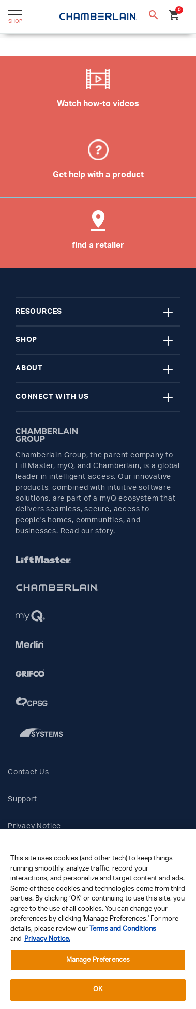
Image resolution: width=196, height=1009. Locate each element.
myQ (65, 466)
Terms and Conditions (122, 929)
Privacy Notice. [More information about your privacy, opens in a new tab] (47, 939)
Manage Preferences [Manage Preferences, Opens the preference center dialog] (98, 960)
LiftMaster (34, 466)
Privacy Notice (34, 826)
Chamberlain (116, 466)
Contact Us (28, 772)
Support (22, 799)
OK (97, 989)
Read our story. (88, 531)
